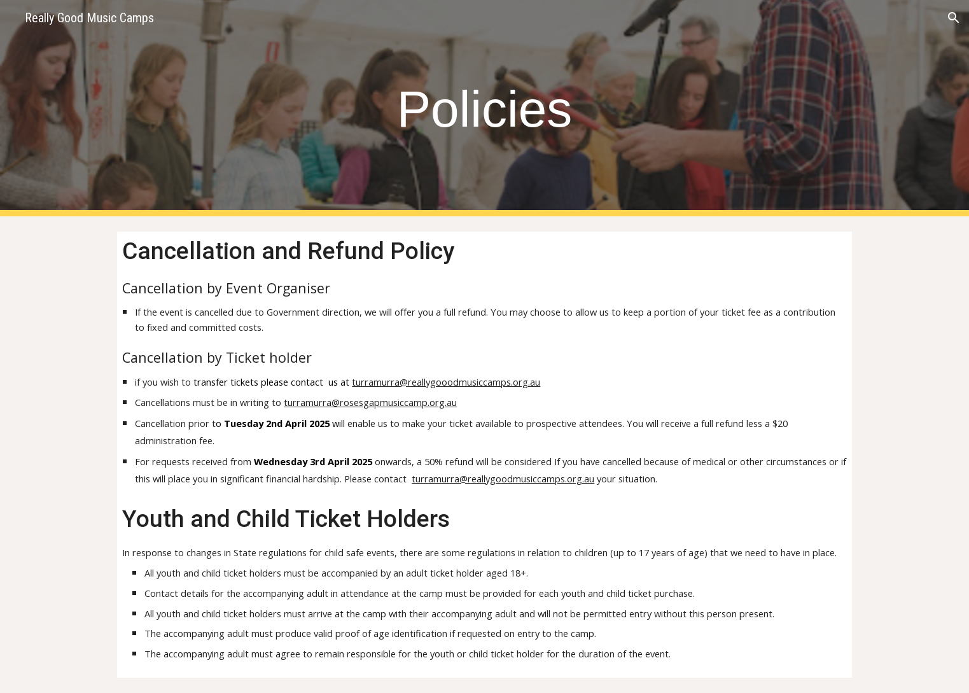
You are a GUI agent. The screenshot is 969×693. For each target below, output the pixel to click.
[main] (485, 108)
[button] (953, 18)
